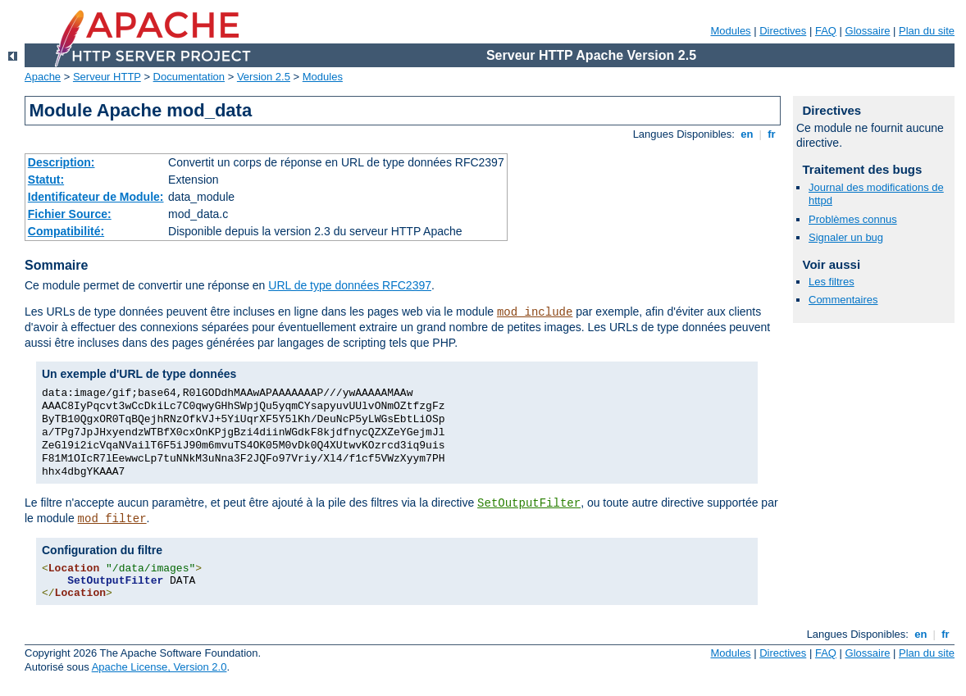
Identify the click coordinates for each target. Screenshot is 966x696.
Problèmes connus (853, 219)
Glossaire (868, 31)
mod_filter (112, 518)
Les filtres (831, 281)
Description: (61, 162)
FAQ (825, 31)
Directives (782, 31)
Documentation (189, 77)
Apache (43, 77)
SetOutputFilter (529, 503)
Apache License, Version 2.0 (159, 667)
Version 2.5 (263, 77)
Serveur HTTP (107, 77)
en (747, 134)
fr (772, 134)
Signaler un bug (846, 237)
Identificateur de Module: (96, 196)
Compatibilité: (66, 231)
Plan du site (927, 31)
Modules (730, 31)
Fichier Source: (70, 214)
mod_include (534, 312)
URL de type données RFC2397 (349, 285)
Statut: (46, 179)
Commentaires (843, 299)
